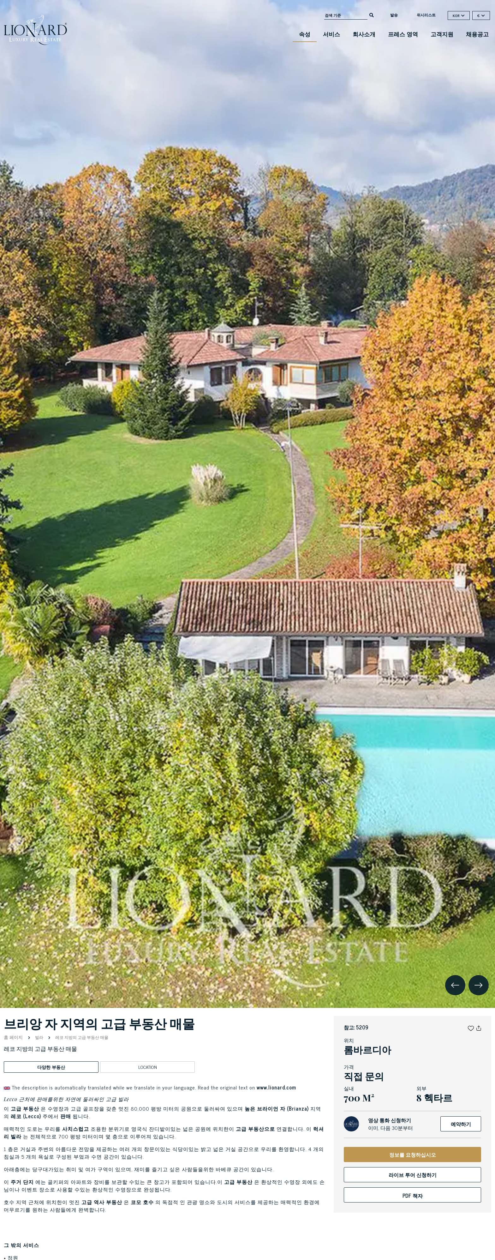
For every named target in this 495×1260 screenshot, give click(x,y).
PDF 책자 (413, 1195)
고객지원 (442, 34)
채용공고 (477, 34)
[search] (371, 14)
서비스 (331, 34)
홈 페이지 (14, 1036)
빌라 (39, 1037)
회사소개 (364, 34)
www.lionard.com (276, 1087)
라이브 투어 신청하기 (413, 1175)
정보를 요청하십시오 (412, 1154)
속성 (304, 34)
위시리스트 (426, 15)
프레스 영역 (403, 34)
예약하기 (461, 1124)
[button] (471, 1027)
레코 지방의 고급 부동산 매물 (81, 1037)
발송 (394, 15)
